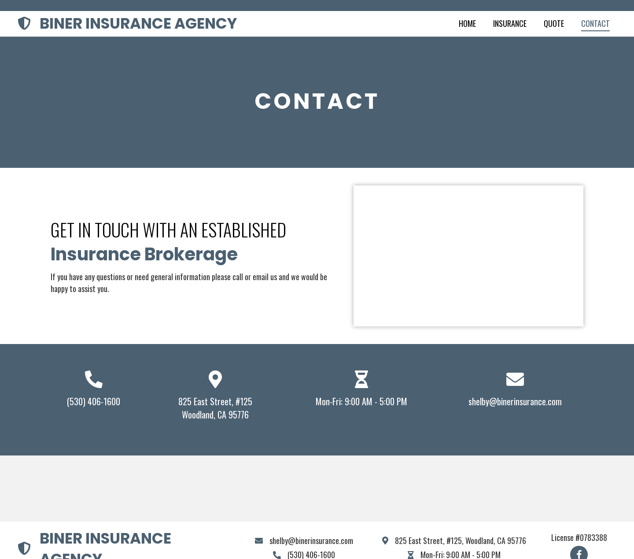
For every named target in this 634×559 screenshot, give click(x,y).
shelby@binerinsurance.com (515, 401)
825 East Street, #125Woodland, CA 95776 (215, 408)
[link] (467, 24)
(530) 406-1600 (93, 401)
